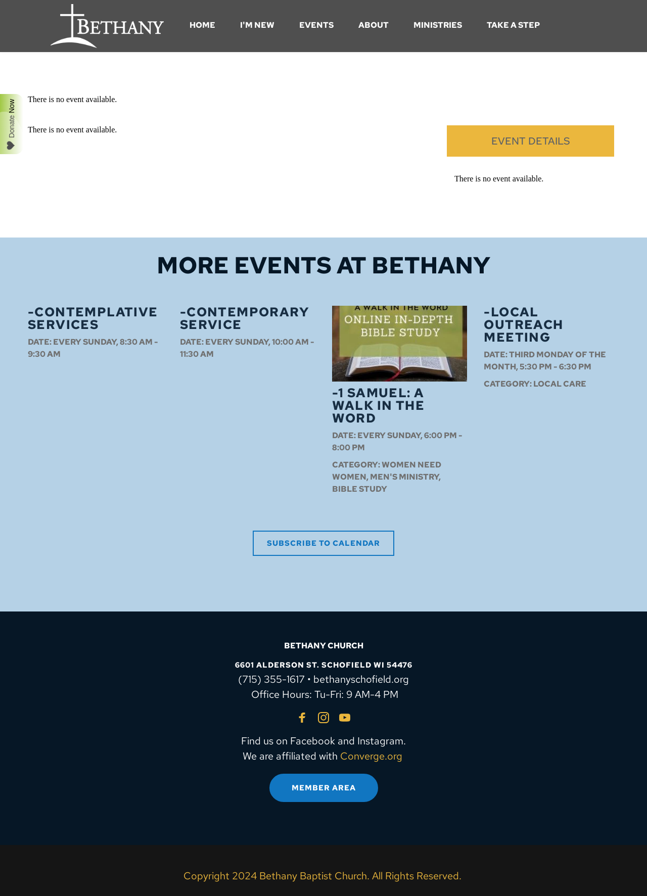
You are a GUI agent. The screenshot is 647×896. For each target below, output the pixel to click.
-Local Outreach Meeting (523, 325)
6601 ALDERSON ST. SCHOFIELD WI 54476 (323, 665)
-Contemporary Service (244, 318)
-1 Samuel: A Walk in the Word (378, 406)
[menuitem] (202, 25)
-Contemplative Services (93, 318)
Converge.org (371, 756)
